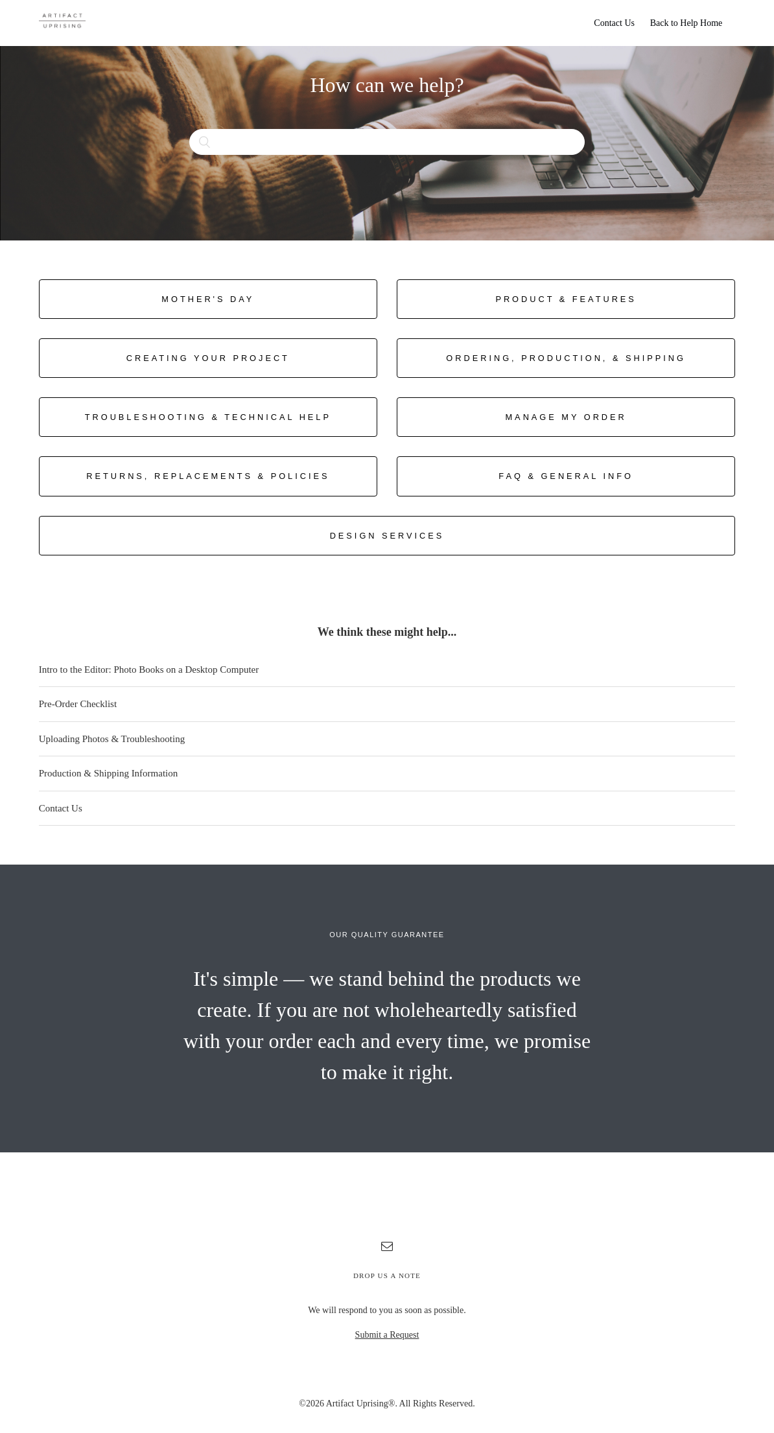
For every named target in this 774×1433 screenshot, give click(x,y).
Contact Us (614, 23)
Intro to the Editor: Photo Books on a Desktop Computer (149, 669)
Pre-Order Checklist (78, 704)
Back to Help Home (686, 23)
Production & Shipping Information (108, 773)
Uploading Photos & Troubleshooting (112, 739)
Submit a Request (387, 1335)
